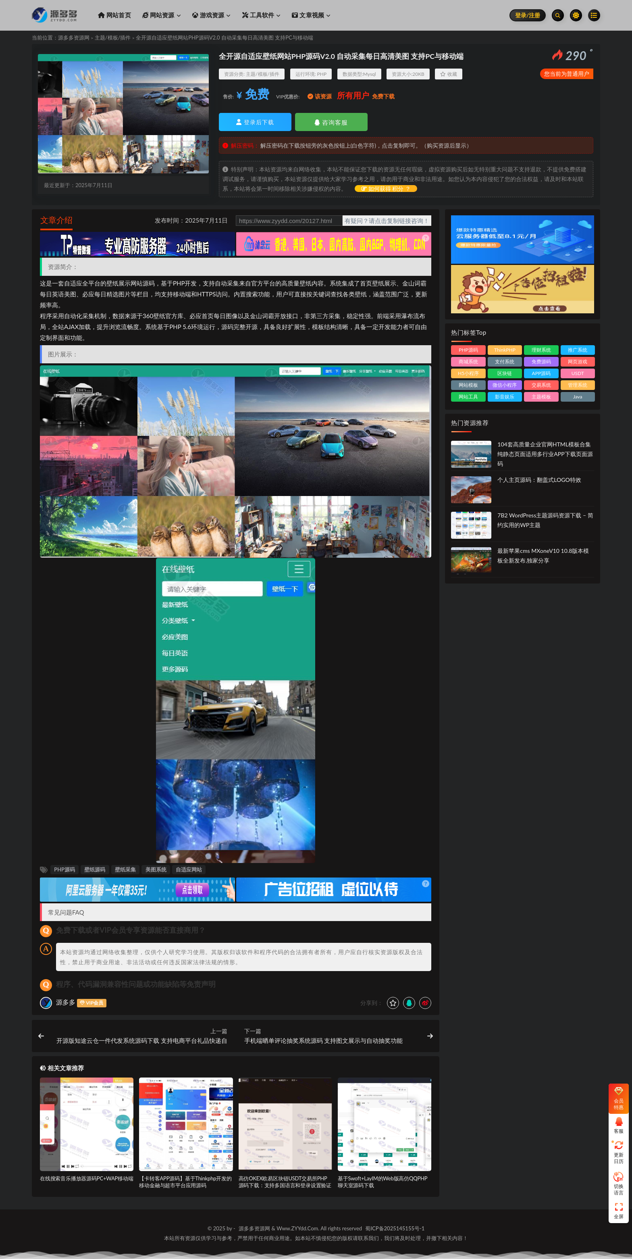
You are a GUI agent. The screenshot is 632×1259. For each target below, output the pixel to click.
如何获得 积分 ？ (386, 188)
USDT (578, 373)
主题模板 (541, 397)
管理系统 (577, 385)
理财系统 (541, 350)
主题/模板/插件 (113, 37)
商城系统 (468, 362)
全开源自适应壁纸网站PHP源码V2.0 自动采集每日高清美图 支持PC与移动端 (224, 37)
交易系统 (541, 385)
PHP (322, 74)
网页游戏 (577, 362)
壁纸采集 (125, 869)
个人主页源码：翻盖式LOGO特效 (539, 479)
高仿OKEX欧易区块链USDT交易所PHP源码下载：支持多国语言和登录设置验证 (285, 1181)
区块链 (504, 373)
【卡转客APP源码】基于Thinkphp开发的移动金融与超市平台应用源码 (185, 1181)
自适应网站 (189, 869)
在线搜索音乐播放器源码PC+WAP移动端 (86, 1178)
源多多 (65, 1002)
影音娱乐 (504, 397)
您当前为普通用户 (566, 73)
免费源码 (541, 362)
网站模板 (468, 385)
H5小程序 (468, 373)
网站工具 (468, 397)
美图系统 (156, 869)
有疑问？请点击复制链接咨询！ (387, 220)
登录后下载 (255, 122)
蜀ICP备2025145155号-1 (394, 1228)
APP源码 (541, 373)
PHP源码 (64, 869)
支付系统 (504, 362)
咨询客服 (331, 122)
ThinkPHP (505, 350)
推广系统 (577, 350)
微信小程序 (505, 385)
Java (577, 397)
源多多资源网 (73, 37)
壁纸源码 (94, 869)
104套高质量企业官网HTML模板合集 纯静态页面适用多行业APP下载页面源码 (544, 454)
